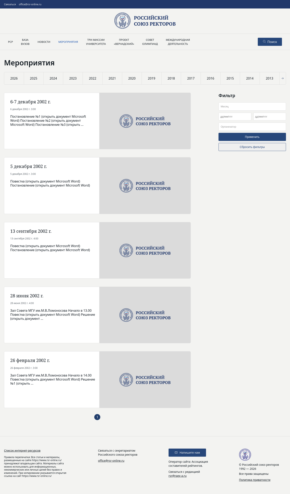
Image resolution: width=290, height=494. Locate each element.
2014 (250, 78)
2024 (53, 78)
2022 (92, 78)
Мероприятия (68, 42)
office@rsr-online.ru (30, 4)
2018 (171, 78)
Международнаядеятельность (178, 42)
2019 (151, 78)
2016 (210, 78)
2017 (191, 78)
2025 (33, 78)
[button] (283, 78)
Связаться (10, 4)
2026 (14, 78)
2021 (112, 78)
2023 (73, 78)
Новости (43, 42)
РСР (10, 42)
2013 (269, 78)
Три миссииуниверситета (96, 42)
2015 (230, 78)
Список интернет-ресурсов (22, 450)
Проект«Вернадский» (124, 42)
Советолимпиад (150, 42)
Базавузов (25, 42)
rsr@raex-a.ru (178, 476)
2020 (132, 78)
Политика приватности (254, 480)
